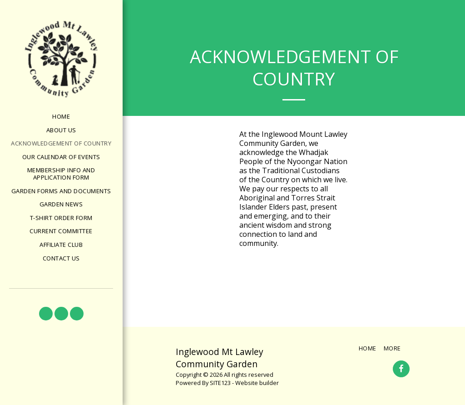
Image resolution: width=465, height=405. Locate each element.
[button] (46, 313)
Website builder (257, 383)
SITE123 (220, 383)
